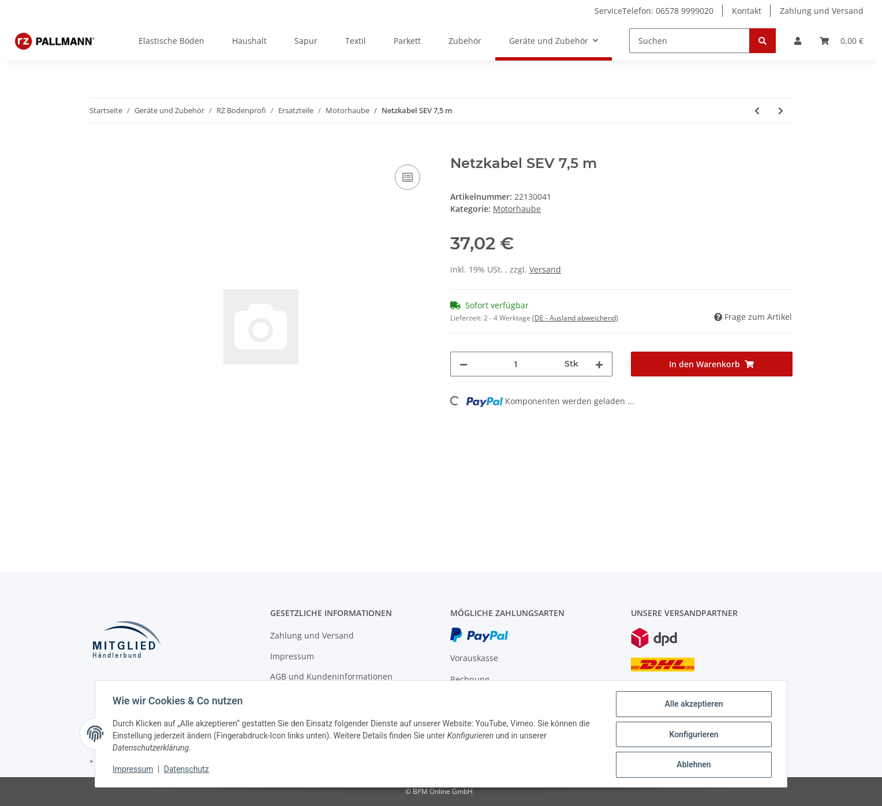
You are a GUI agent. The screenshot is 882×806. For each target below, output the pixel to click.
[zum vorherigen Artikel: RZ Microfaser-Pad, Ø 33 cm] (757, 110)
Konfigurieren (692, 735)
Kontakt (746, 10)
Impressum (292, 656)
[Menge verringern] (463, 364)
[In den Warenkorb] (98, 149)
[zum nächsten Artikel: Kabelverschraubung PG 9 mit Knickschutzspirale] (781, 110)
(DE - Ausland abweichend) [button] (575, 318)
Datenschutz (187, 770)
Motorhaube (517, 208)
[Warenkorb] (841, 41)
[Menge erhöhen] (599, 364)
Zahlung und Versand (822, 10)
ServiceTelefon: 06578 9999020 (654, 10)
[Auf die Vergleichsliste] (407, 177)
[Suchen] (689, 40)
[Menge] (516, 364)
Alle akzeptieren (692, 705)
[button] (797, 41)
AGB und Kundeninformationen (331, 676)
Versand (545, 269)
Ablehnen (692, 765)
